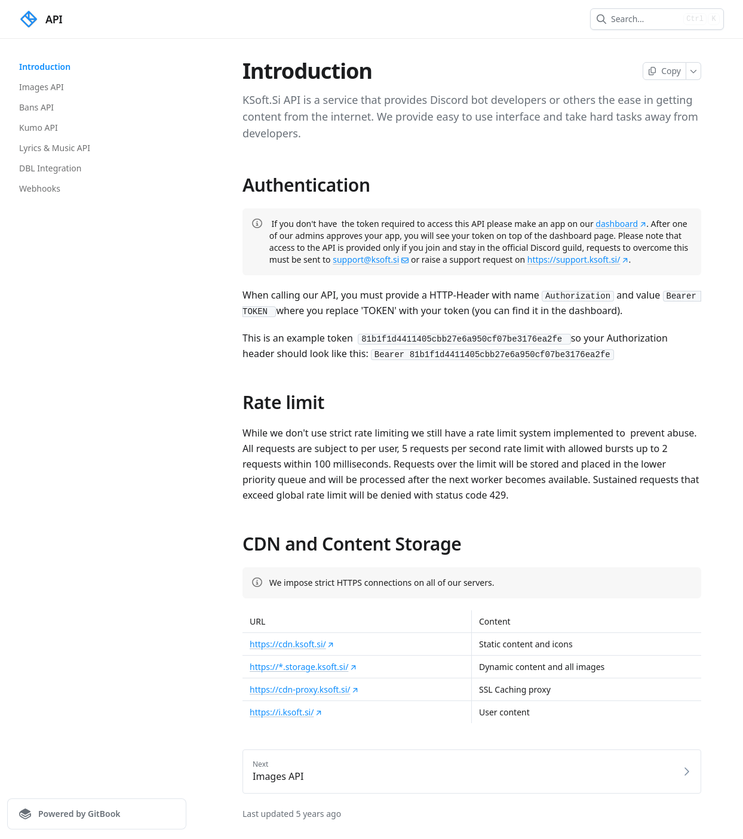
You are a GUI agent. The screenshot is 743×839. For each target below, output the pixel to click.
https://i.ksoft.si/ (286, 712)
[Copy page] (664, 71)
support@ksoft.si (371, 259)
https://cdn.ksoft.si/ (292, 644)
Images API (41, 87)
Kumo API (38, 127)
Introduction (44, 66)
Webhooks (39, 188)
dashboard (620, 223)
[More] (693, 71)
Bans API (36, 107)
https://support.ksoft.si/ (578, 259)
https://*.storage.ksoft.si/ (303, 666)
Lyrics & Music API (54, 147)
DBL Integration (50, 168)
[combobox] (644, 19)
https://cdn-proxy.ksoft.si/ (304, 689)
